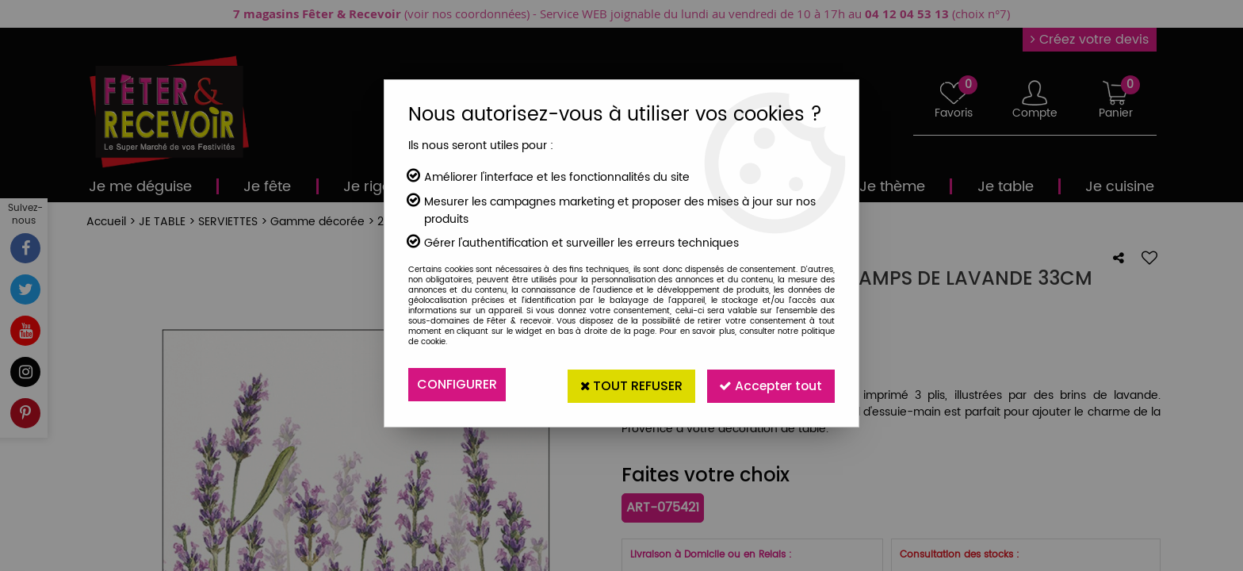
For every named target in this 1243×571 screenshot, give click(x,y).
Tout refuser (627, 384)
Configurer (457, 384)
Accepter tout (769, 384)
